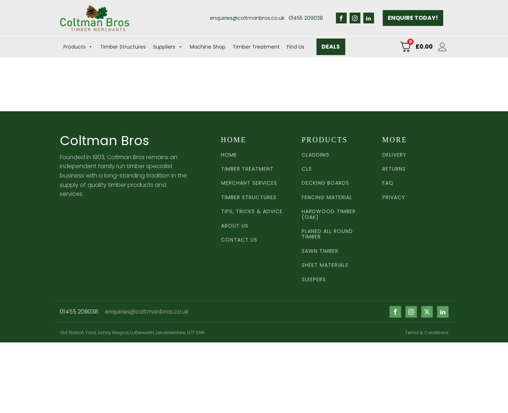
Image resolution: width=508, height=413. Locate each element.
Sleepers (314, 279)
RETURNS (394, 169)
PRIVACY (393, 197)
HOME (229, 155)
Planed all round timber (327, 234)
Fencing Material (327, 197)
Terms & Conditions (427, 332)
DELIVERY (394, 155)
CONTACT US (239, 240)
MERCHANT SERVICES (249, 183)
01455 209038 (306, 18)
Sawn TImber (320, 251)
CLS (307, 169)
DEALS (331, 46)
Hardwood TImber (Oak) (329, 214)
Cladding (315, 155)
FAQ (388, 183)
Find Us (295, 46)
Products (78, 46)
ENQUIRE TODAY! (413, 18)
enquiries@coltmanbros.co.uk (247, 18)
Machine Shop (207, 46)
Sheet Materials (325, 265)
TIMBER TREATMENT (247, 169)
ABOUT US (234, 226)
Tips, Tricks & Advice (252, 211)
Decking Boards (325, 183)
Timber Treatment (256, 46)
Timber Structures (123, 46)
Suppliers (168, 46)
